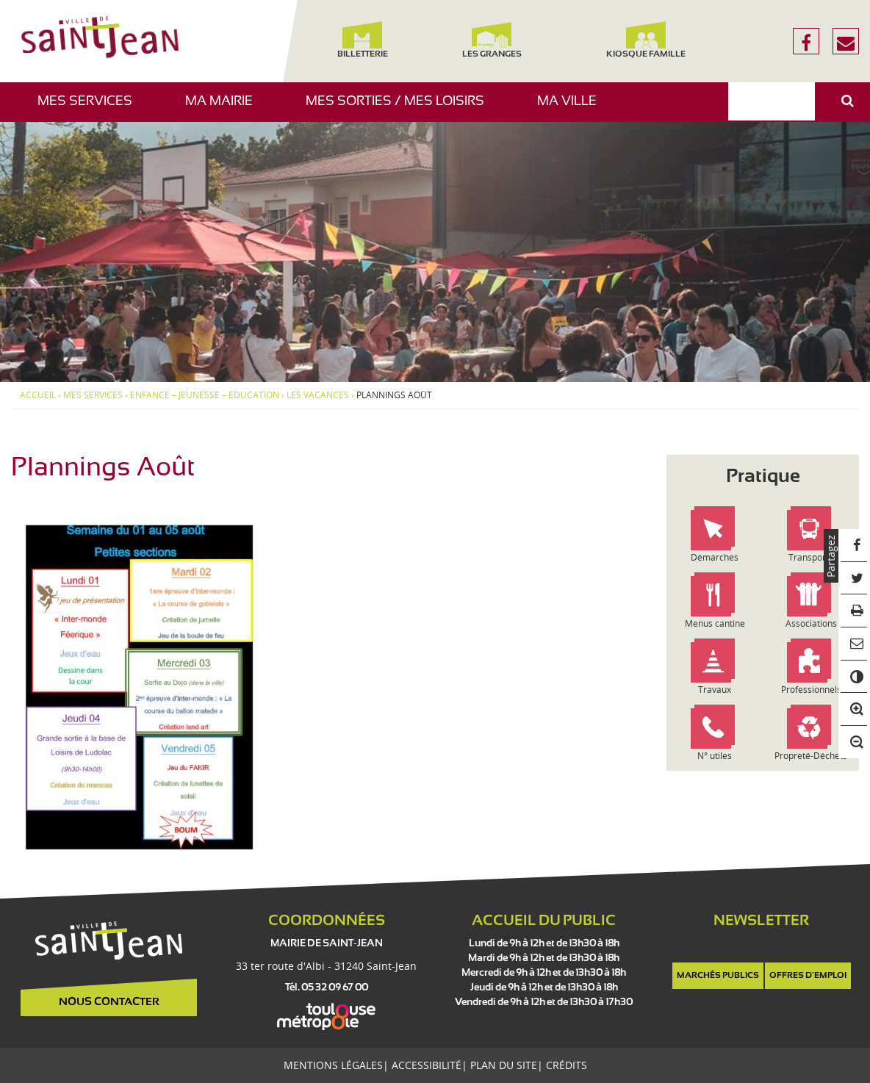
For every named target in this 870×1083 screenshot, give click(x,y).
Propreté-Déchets (810, 755)
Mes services (90, 108)
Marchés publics (718, 975)
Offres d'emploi (807, 975)
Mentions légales (333, 1065)
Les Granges (492, 40)
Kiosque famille (646, 40)
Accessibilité (426, 1065)
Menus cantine (715, 623)
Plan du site (503, 1065)
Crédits (566, 1065)
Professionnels (811, 689)
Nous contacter (109, 1002)
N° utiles (714, 755)
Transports (810, 557)
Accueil (38, 395)
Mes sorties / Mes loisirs (400, 108)
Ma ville (572, 108)
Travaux (714, 689)
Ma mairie (224, 108)
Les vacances (318, 395)
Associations (811, 623)
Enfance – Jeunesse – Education (204, 395)
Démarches (714, 557)
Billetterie (362, 40)
